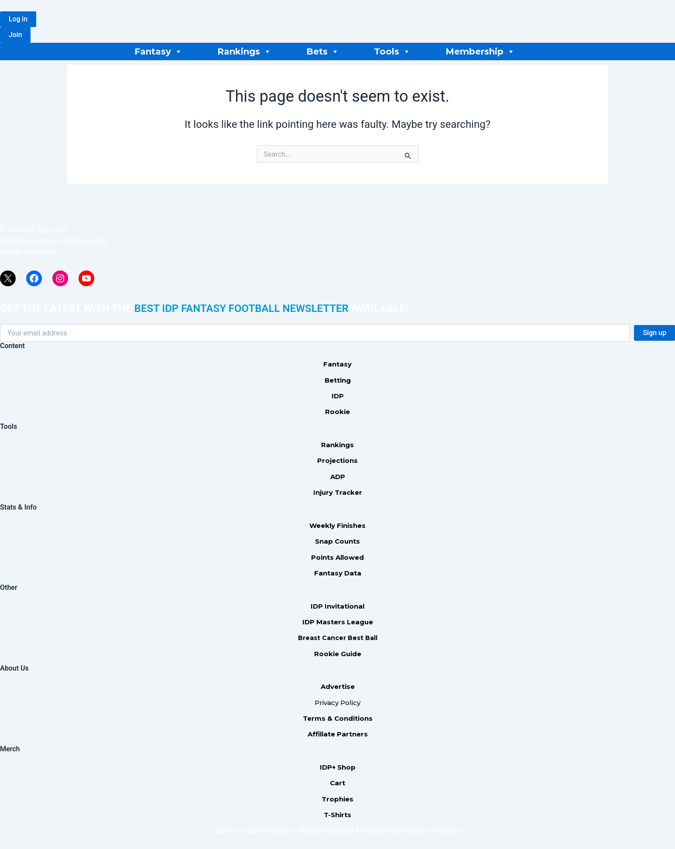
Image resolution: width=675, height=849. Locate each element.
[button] (18, 19)
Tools (392, 51)
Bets (322, 51)
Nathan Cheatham (28, 252)
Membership (480, 51)
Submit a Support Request (252, 831)
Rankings (244, 51)
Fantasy (158, 51)
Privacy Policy (337, 702)
